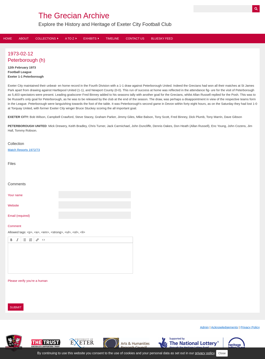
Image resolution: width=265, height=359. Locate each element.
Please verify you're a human (28, 280)
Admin (204, 327)
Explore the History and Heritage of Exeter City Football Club (104, 24)
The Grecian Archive (73, 15)
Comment (14, 225)
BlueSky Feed (162, 38)
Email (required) (19, 215)
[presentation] (11, 240)
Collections (45, 38)
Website (13, 205)
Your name (15, 195)
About (24, 38)
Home (7, 38)
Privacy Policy (250, 327)
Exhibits (89, 38)
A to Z (69, 38)
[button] (11, 239)
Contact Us (135, 38)
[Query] (226, 8)
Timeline (112, 38)
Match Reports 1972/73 (24, 150)
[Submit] (256, 8)
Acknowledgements (224, 327)
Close (222, 353)
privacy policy (205, 353)
